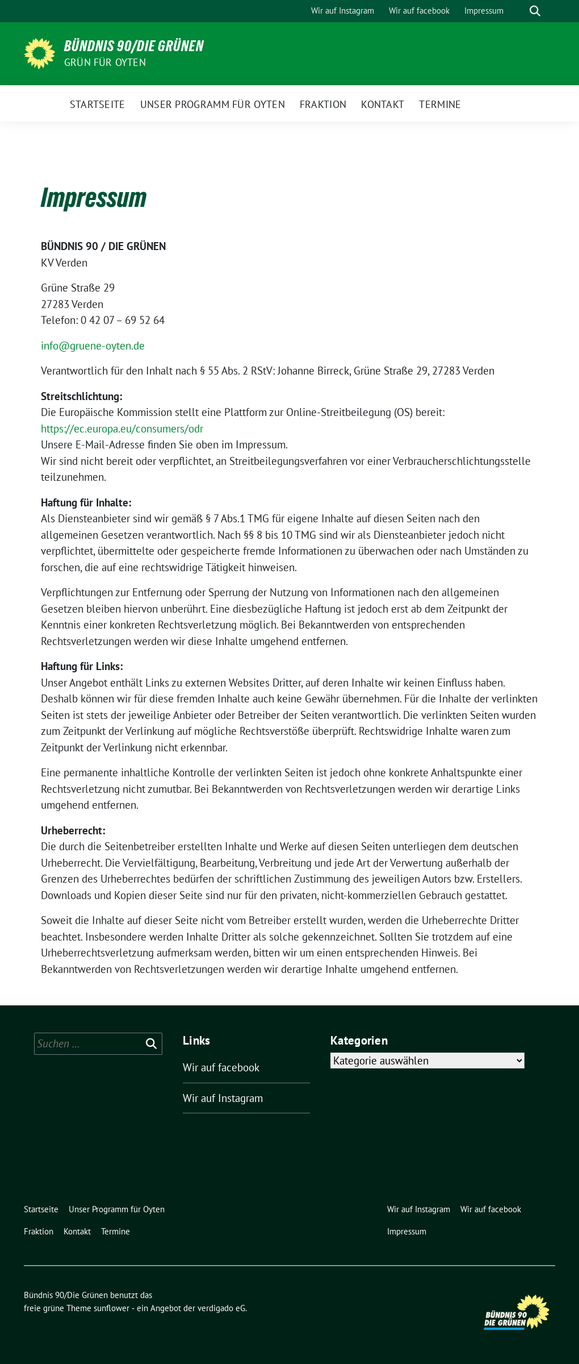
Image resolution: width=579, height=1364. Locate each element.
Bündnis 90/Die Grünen (134, 46)
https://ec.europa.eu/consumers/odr (122, 428)
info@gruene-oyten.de (93, 345)
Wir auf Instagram (223, 1098)
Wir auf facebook (221, 1067)
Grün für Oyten (105, 62)
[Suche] (519, 11)
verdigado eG (221, 1308)
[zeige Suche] (535, 11)
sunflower (111, 1308)
